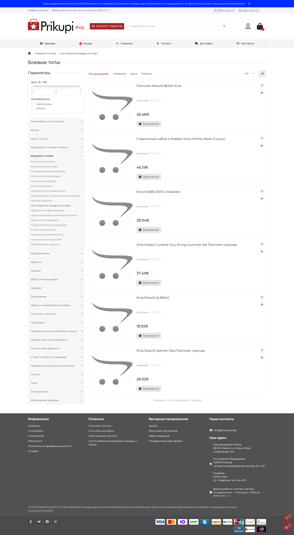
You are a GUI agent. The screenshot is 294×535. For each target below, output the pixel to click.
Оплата (163, 43)
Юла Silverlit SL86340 (152, 298)
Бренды (47, 43)
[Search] (178, 26)
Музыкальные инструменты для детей (55, 195)
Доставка (203, 43)
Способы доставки (101, 430)
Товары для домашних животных (58, 366)
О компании (36, 435)
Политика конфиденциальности (49, 445)
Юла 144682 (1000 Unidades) (158, 192)
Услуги (58, 374)
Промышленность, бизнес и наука (58, 331)
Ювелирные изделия (58, 400)
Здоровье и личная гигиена (58, 147)
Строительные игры (43, 229)
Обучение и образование (47, 210)
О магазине (35, 430)
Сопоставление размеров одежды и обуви (112, 442)
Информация (38, 419)
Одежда (58, 288)
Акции (153, 425)
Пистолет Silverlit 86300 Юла (158, 86)
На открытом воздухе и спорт (79, 53)
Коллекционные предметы (48, 171)
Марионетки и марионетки (48, 190)
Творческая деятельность (47, 234)
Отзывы (33, 451)
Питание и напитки (58, 314)
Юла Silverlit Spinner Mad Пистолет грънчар (170, 350)
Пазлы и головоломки (45, 220)
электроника (58, 392)
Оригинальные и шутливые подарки (54, 215)
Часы (58, 383)
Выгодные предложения (168, 419)
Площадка (58, 322)
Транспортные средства (46, 239)
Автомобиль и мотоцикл (58, 121)
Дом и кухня (58, 139)
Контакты (245, 43)
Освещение (58, 297)
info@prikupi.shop (225, 430)
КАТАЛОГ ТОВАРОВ (107, 26)
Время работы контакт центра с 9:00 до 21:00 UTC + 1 (81, 10)
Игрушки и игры (45, 53)
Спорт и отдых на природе (58, 357)
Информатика (58, 253)
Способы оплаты (99, 425)
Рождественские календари (49, 224)
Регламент (35, 440)
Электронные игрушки (45, 244)
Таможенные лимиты (102, 435)
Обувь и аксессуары (58, 279)
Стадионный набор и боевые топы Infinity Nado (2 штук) (180, 139)
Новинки (124, 43)
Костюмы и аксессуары (45, 176)
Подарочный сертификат (166, 440)
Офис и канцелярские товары (58, 305)
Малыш (58, 271)
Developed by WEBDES (40, 510)
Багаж (58, 130)
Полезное (96, 419)
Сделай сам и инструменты (58, 340)
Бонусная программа (163, 430)
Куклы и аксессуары (43, 181)
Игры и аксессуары (43, 161)
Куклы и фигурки (41, 185)
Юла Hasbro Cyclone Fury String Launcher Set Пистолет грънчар (186, 245)
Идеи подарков (159, 435)
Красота (58, 262)
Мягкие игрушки (41, 200)
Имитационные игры (44, 166)
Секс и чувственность (58, 348)
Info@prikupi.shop (38, 10)
